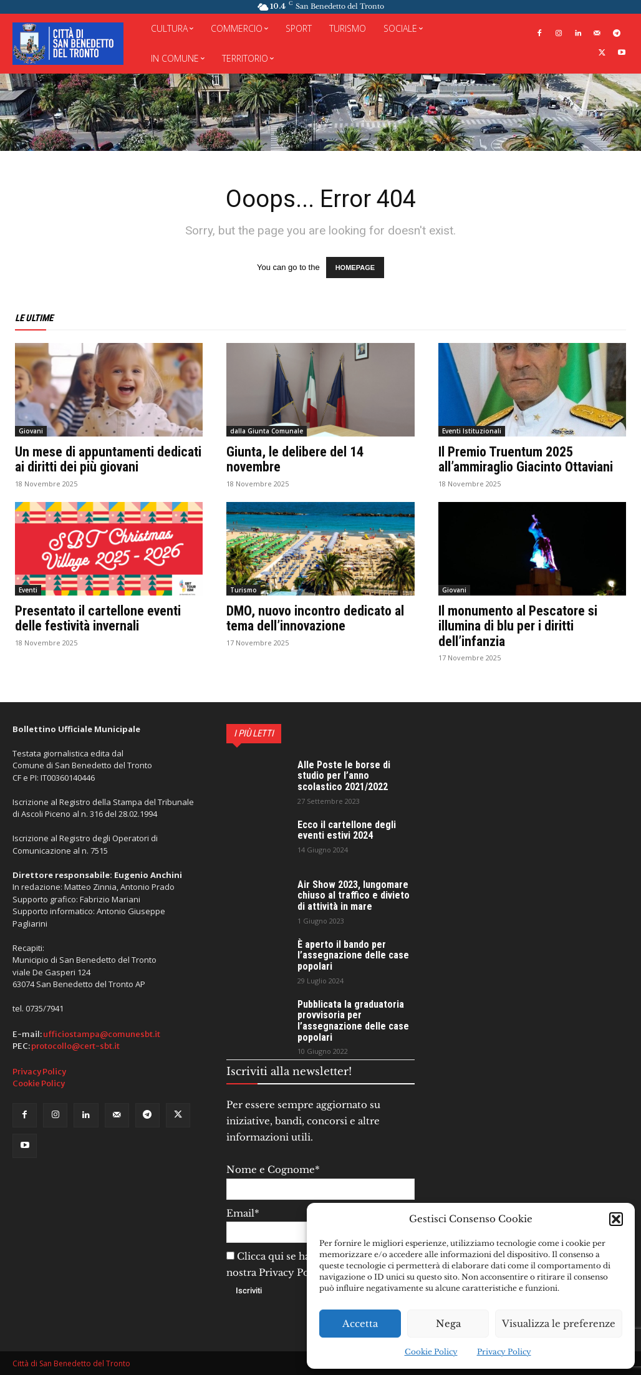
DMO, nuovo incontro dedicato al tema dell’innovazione (315, 618)
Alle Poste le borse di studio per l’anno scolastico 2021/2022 (343, 776)
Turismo (243, 590)
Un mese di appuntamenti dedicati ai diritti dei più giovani (108, 459)
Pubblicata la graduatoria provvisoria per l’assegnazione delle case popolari (353, 1020)
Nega (448, 1323)
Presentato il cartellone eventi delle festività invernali (98, 618)
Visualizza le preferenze (558, 1323)
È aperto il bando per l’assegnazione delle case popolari (353, 955)
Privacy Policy (504, 1351)
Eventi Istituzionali (471, 431)
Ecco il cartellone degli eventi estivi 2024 (346, 830)
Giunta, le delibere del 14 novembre (295, 459)
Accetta (360, 1323)
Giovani (31, 431)
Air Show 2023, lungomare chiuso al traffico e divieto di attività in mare (353, 895)
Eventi (28, 590)
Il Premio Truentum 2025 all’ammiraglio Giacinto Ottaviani (525, 459)
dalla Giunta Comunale (266, 431)
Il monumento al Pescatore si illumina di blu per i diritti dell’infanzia (517, 626)
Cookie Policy (431, 1351)
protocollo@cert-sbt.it (75, 1046)
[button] (616, 1219)
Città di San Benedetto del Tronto (71, 1363)
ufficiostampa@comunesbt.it (101, 1034)
